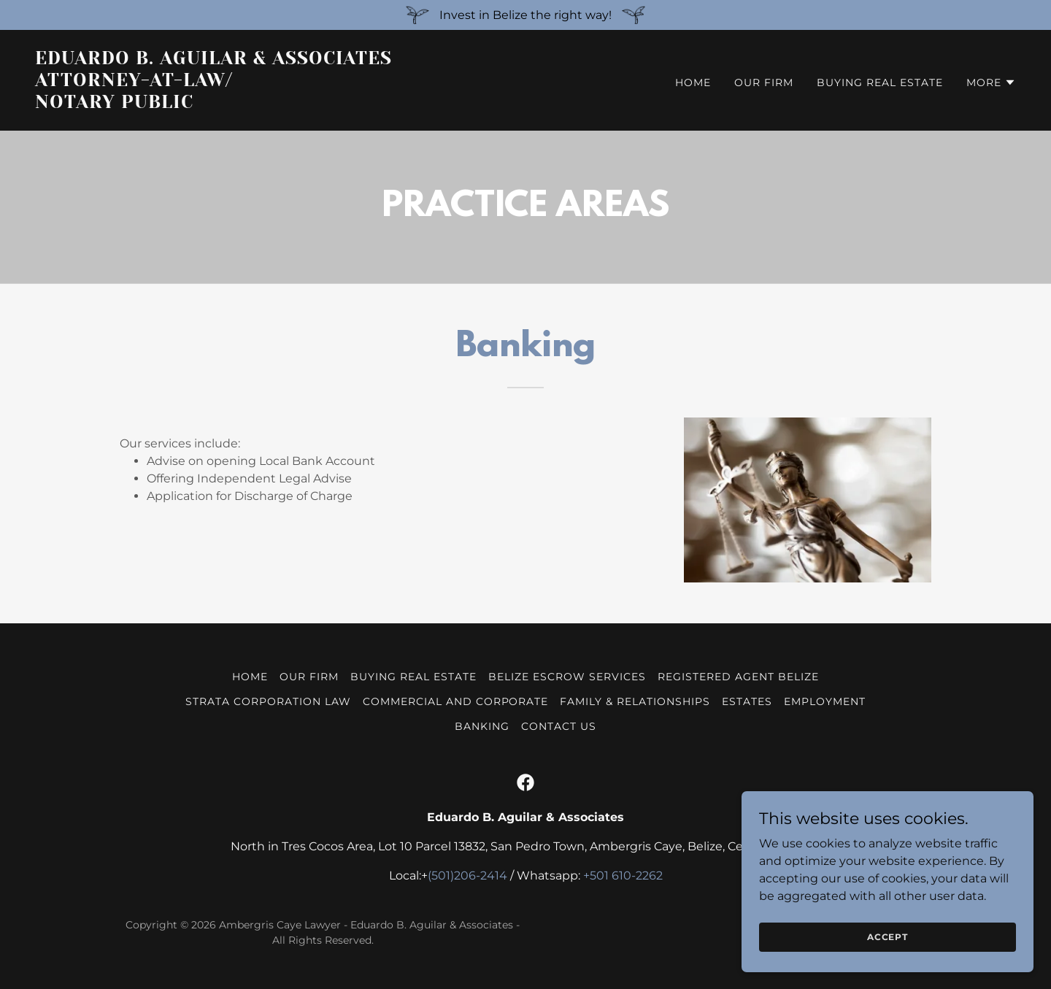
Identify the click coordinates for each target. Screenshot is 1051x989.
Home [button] (250, 676)
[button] (991, 82)
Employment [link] (825, 701)
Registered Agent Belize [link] (738, 676)
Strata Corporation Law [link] (268, 701)
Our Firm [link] (763, 82)
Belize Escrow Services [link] (567, 676)
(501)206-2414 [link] (467, 875)
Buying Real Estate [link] (880, 82)
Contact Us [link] (558, 726)
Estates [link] (747, 701)
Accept (887, 936)
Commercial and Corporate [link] (456, 701)
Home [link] (693, 82)
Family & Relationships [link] (635, 701)
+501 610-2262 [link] (623, 875)
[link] (274, 104)
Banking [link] (482, 726)
